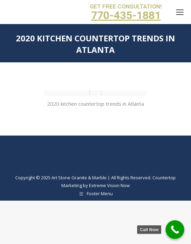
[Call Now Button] (175, 229)
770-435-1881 (126, 15)
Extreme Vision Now (109, 185)
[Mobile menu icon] (179, 12)
